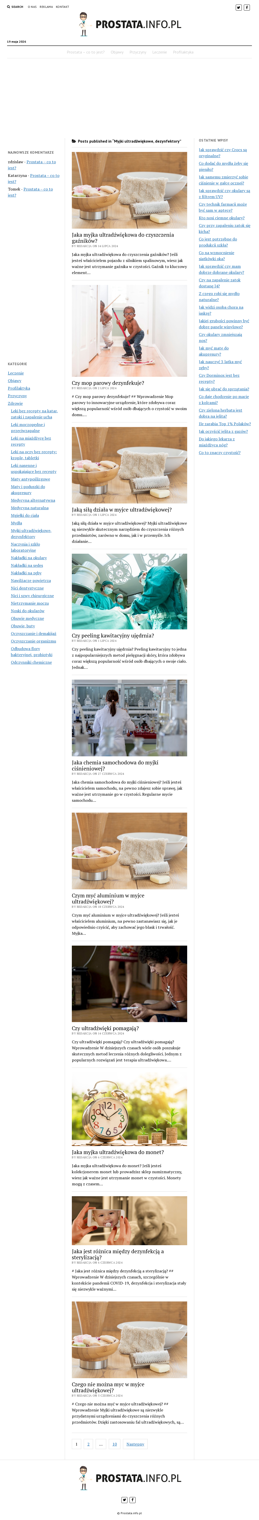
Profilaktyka (183, 52)
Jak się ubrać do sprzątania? (224, 389)
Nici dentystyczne (27, 588)
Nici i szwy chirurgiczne (32, 595)
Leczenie (159, 52)
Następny (135, 1444)
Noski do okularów (28, 611)
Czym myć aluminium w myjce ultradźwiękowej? (108, 898)
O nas (32, 7)
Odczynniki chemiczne (31, 662)
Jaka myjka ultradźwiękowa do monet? (118, 1152)
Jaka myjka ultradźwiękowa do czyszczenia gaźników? (123, 237)
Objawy (117, 52)
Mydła (16, 523)
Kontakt (62, 7)
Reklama (46, 7)
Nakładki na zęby (26, 573)
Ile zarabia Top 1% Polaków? (225, 423)
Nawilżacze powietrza (31, 580)
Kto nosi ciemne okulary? (222, 218)
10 (114, 1444)
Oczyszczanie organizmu (33, 641)
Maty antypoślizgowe (30, 479)
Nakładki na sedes (27, 565)
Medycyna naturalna (30, 508)
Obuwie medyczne (27, 618)
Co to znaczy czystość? (220, 452)
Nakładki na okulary (29, 558)
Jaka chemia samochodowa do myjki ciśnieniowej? (115, 765)
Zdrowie (15, 403)
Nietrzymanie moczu (30, 603)
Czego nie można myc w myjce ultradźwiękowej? (108, 1387)
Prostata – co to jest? (86, 52)
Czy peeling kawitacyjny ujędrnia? (113, 635)
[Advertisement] (129, 98)
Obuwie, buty (23, 626)
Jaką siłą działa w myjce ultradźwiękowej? (122, 509)
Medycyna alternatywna (33, 500)
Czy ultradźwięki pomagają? (105, 1028)
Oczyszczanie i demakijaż (33, 633)
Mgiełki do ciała (25, 515)
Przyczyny (138, 52)
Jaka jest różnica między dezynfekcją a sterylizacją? (118, 1254)
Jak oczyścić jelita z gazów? (223, 431)
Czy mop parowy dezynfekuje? (108, 382)
